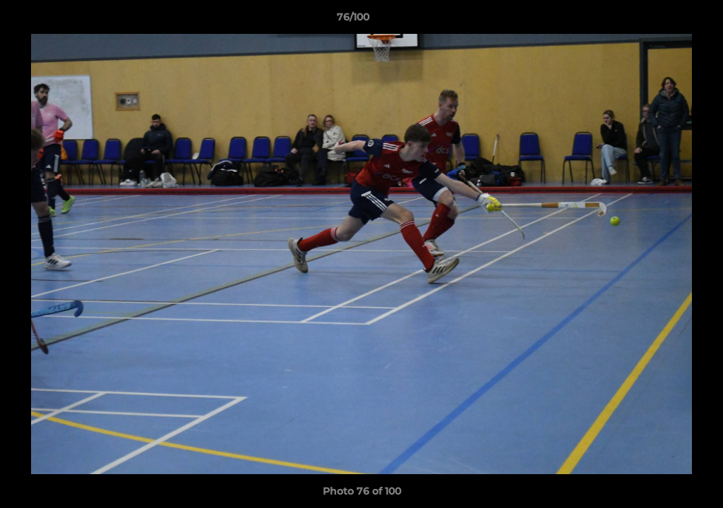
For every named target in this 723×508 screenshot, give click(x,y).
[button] (663, 20)
